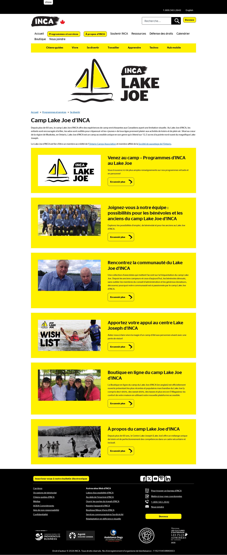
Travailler (113, 47)
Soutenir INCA (119, 33)
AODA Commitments (43, 505)
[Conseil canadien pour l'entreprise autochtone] (47, 535)
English (189, 10)
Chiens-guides (54, 47)
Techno (154, 47)
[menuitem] (189, 10)
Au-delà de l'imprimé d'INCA (100, 497)
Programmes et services (63, 34)
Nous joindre (57, 39)
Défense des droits (161, 33)
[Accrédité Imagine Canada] (80, 536)
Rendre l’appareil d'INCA (98, 505)
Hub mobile (174, 47)
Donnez (189, 20)
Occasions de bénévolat (45, 492)
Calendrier (183, 33)
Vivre (75, 47)
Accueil (39, 33)
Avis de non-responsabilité (46, 510)
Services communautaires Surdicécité (104, 514)
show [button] (48, 2)
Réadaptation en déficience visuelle (103, 518)
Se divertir (93, 47)
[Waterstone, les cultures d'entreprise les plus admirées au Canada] (179, 535)
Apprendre (134, 47)
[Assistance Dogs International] (113, 535)
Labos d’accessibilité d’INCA (100, 492)
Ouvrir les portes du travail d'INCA (102, 501)
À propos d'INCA (95, 34)
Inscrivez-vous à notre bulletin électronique (61, 478)
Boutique (40, 39)
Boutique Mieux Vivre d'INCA (100, 510)
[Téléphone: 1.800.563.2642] (172, 10)
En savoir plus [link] (117, 181)
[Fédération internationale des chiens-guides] (146, 535)
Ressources (138, 33)
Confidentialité (40, 514)
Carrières (37, 488)
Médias (36, 501)
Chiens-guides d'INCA (43, 497)
